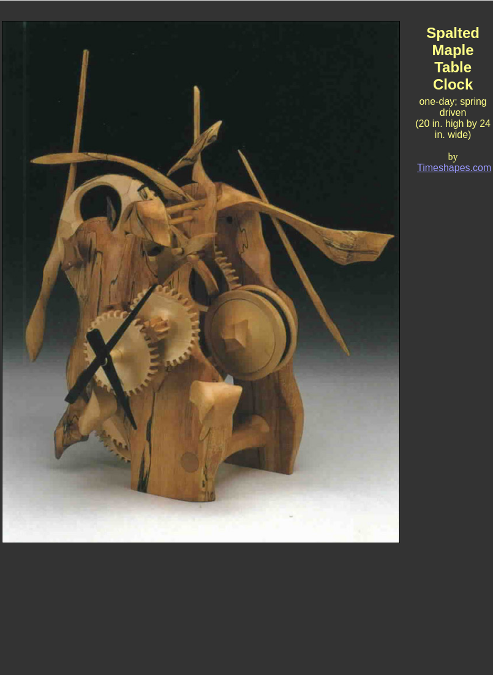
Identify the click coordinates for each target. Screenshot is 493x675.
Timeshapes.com (454, 167)
